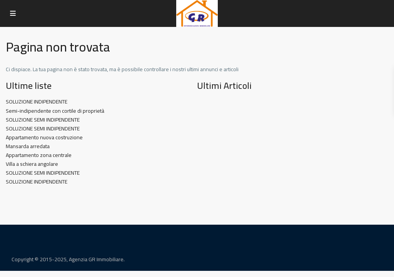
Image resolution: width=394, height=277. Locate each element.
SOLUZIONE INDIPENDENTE (36, 102)
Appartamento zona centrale (39, 155)
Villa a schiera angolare (32, 164)
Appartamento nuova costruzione (44, 137)
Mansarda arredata (28, 146)
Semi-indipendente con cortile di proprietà (55, 111)
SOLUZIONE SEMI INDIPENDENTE (43, 120)
